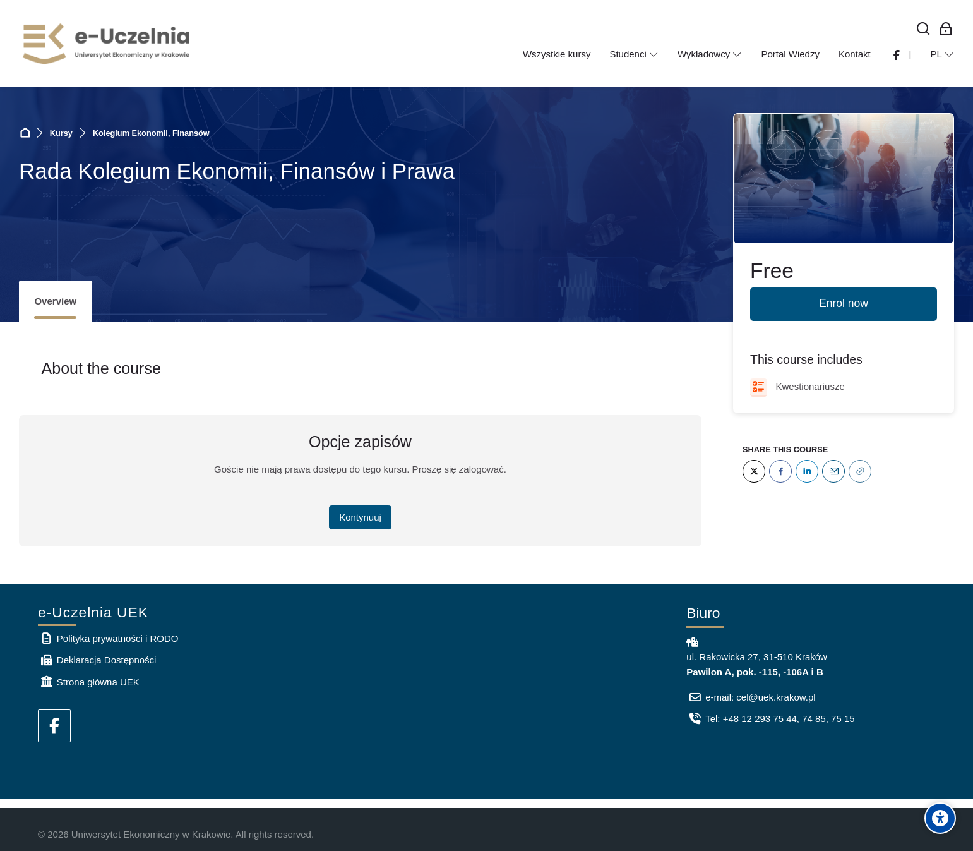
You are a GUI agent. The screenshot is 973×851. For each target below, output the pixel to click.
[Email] (833, 471)
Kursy (61, 133)
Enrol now (843, 303)
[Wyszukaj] (923, 29)
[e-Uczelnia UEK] (107, 43)
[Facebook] (780, 471)
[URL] (860, 471)
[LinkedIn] (807, 471)
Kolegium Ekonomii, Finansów (151, 133)
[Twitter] (754, 471)
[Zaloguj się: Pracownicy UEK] (946, 29)
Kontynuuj (360, 517)
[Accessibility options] (940, 818)
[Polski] (942, 54)
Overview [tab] (55, 301)
